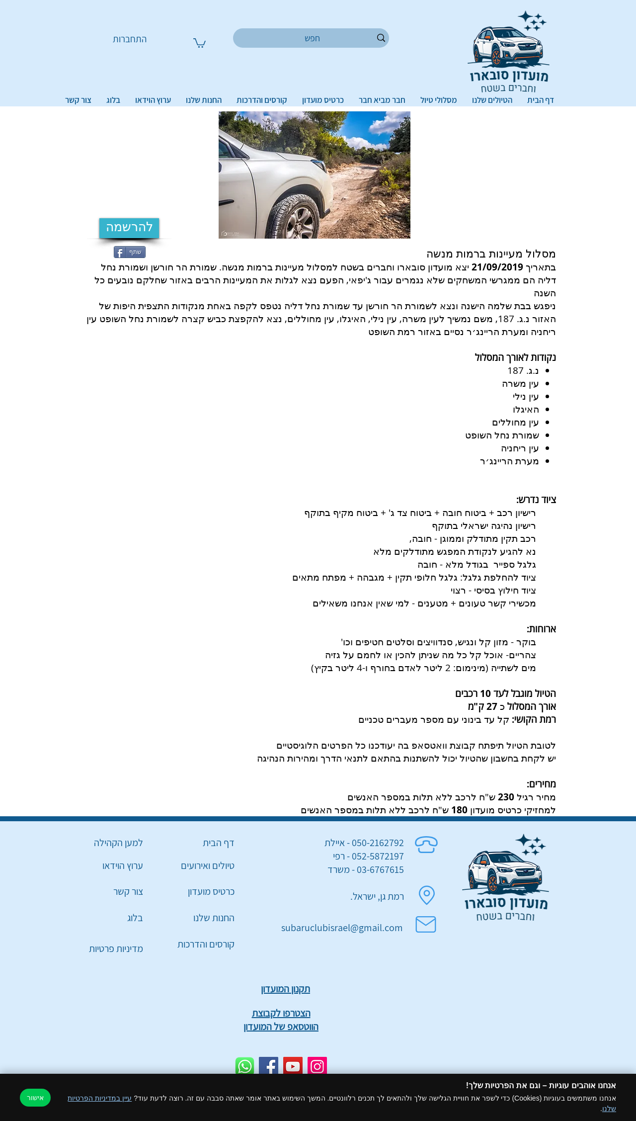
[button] (199, 42)
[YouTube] (293, 1066)
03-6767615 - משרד (365, 869)
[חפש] (312, 38)
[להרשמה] (129, 228)
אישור (35, 1098)
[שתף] (130, 252)
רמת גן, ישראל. (377, 896)
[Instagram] (317, 1066)
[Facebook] (268, 1066)
